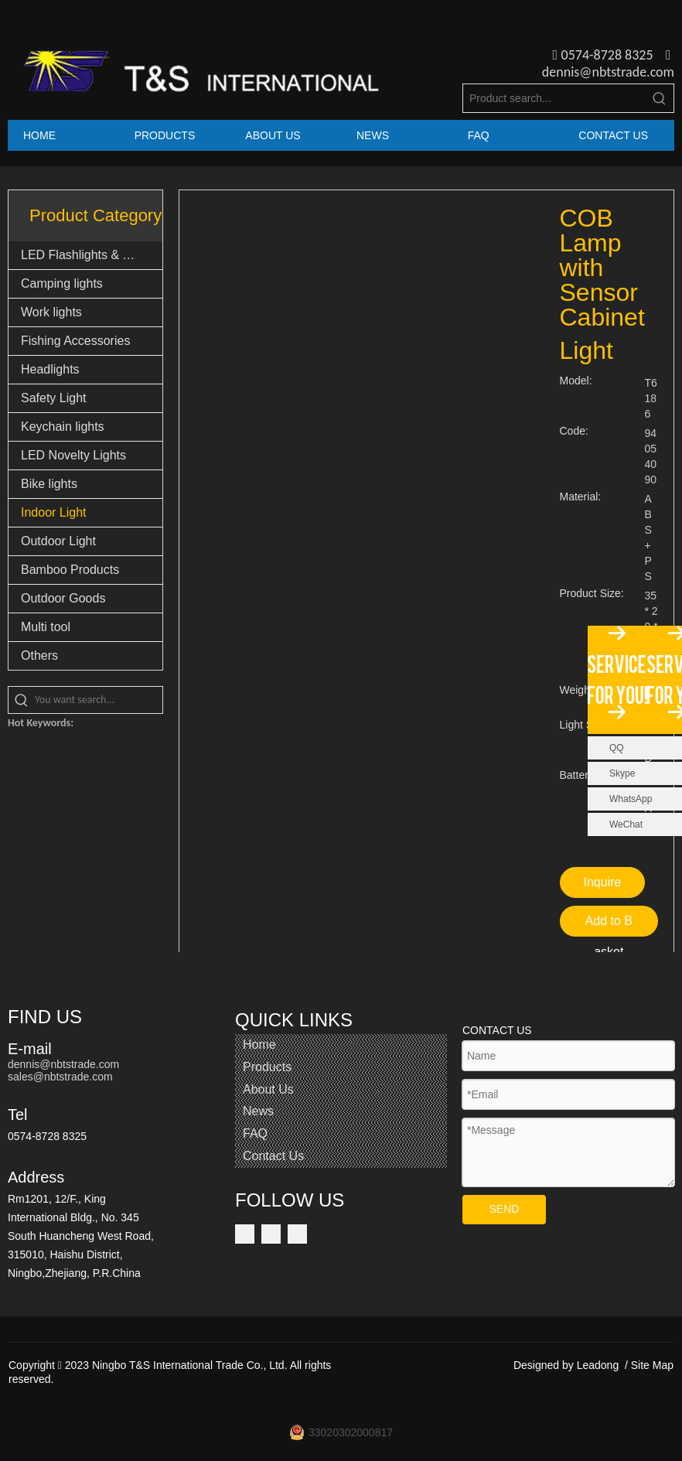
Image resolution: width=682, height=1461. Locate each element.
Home (259, 1044)
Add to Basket (609, 925)
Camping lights (62, 283)
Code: (574, 431)
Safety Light (54, 398)
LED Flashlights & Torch (86, 254)
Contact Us (273, 1155)
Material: (581, 497)
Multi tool (45, 626)
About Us (268, 1089)
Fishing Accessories (75, 340)
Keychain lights (62, 426)
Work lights (51, 312)
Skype (622, 773)
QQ (616, 747)
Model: (576, 381)
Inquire (603, 882)
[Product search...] (554, 98)
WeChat (626, 824)
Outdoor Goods (63, 598)
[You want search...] (98, 700)
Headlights (50, 369)
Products (267, 1067)
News (258, 1111)
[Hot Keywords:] (659, 98)
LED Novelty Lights (73, 455)
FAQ (255, 1133)
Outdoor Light (58, 541)
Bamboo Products (70, 569)
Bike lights (49, 483)
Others (39, 655)
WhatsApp (630, 799)
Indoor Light (54, 512)
